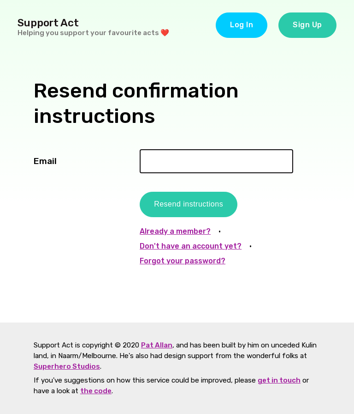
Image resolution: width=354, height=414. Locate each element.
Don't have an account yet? (191, 246)
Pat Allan (156, 345)
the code (96, 391)
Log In (241, 24)
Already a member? (175, 231)
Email (45, 161)
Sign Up (307, 24)
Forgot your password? (182, 260)
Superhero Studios (67, 366)
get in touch (279, 380)
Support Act (48, 23)
